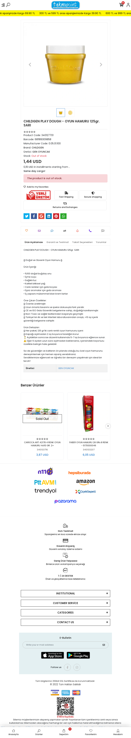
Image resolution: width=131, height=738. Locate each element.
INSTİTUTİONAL (65, 593)
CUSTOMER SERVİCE (65, 603)
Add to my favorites (36, 186)
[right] (108, 426)
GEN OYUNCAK (66, 368)
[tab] (34, 242)
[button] (30, 64)
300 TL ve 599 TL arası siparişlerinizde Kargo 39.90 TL (76, 13)
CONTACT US (65, 622)
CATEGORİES (65, 612)
